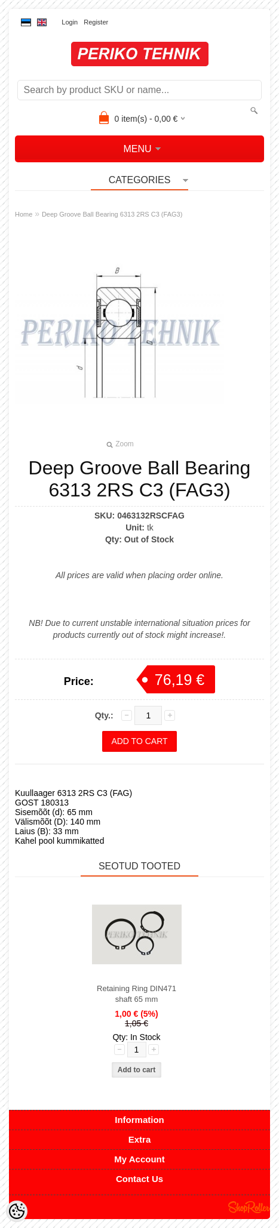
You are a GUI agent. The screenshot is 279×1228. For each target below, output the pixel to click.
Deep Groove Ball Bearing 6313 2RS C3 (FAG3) (112, 214)
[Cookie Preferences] (16, 1211)
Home (23, 214)
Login (70, 22)
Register (96, 22)
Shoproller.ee (249, 1207)
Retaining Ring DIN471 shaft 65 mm (136, 994)
